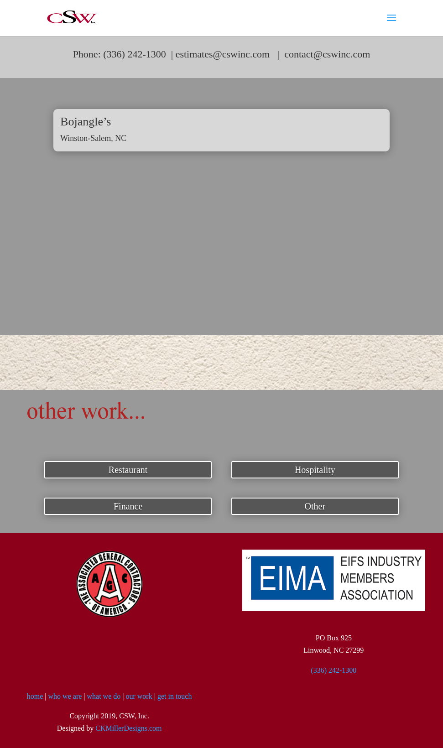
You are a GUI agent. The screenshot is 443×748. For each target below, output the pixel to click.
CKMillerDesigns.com (128, 728)
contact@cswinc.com (327, 54)
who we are (65, 696)
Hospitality (315, 470)
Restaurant (128, 470)
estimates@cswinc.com (223, 54)
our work (138, 696)
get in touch (174, 696)
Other (315, 506)
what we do (104, 696)
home (35, 696)
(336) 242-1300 (333, 670)
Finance (128, 506)
